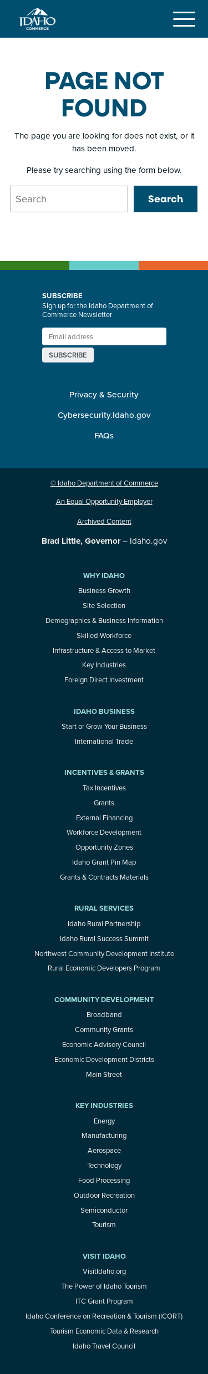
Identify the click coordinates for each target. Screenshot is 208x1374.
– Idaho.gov (104, 540)
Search (165, 198)
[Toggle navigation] (184, 19)
